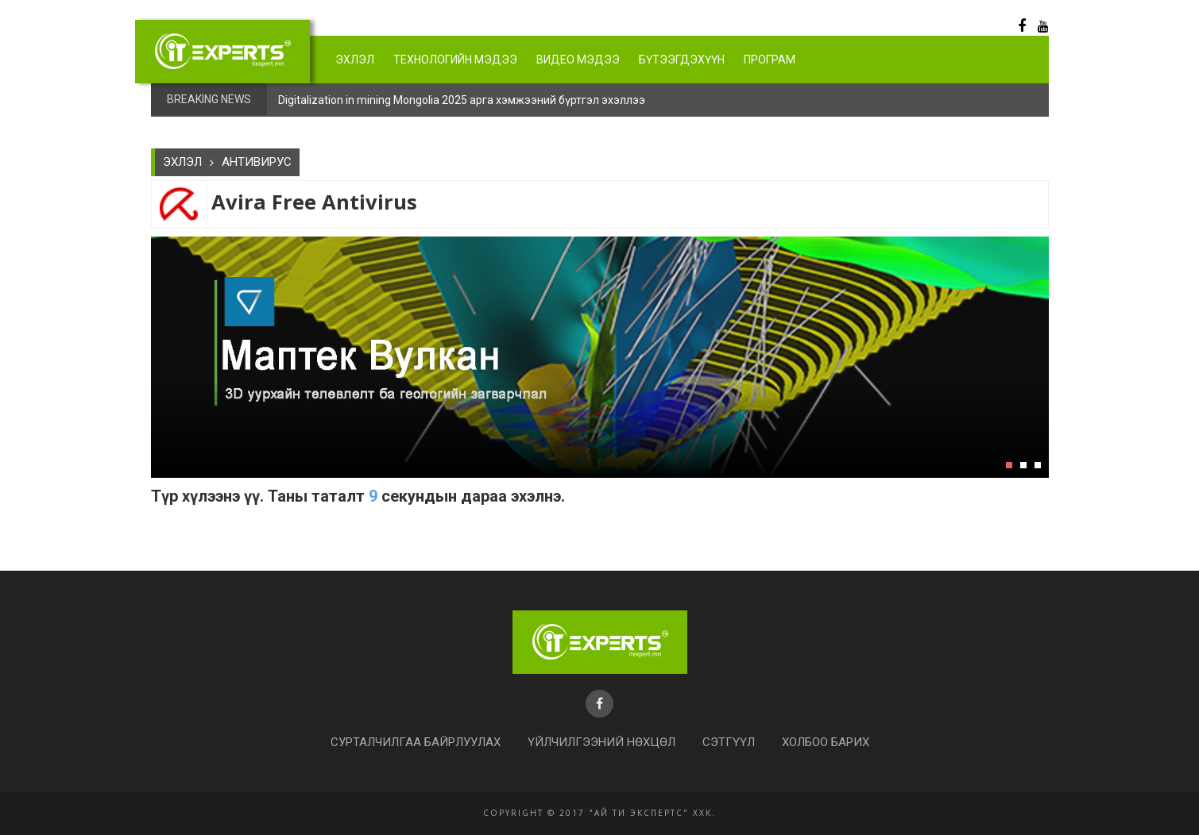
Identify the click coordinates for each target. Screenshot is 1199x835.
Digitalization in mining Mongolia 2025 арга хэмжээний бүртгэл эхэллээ (461, 100)
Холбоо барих (825, 742)
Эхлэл (354, 59)
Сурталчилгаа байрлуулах (416, 742)
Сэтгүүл (728, 742)
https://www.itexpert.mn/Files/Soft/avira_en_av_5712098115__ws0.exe (163, 526)
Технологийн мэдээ (455, 59)
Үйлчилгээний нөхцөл (601, 742)
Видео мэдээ (578, 59)
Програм (769, 59)
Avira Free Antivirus (314, 202)
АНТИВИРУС (257, 162)
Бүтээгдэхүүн (682, 59)
